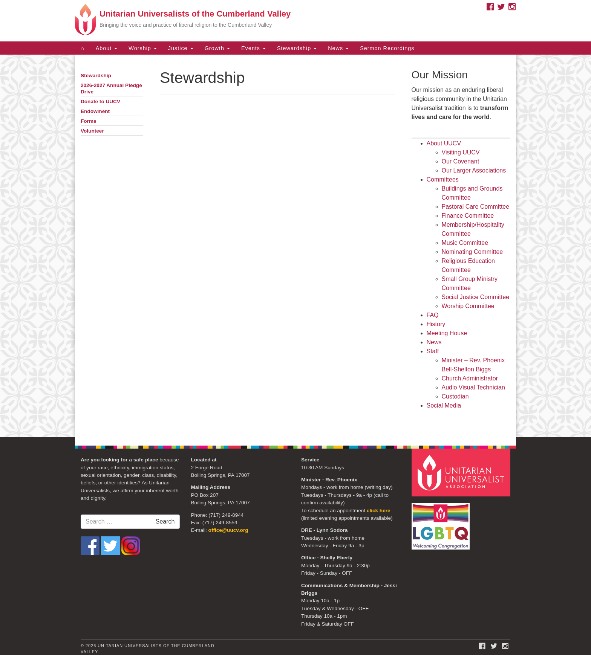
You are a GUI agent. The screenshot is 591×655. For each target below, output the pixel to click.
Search (165, 521)
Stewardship (297, 48)
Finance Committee (468, 215)
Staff (433, 351)
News (338, 48)
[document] (295, 246)
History (436, 324)
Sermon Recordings (387, 48)
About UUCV (444, 143)
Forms (88, 121)
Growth (217, 48)
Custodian (455, 396)
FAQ (433, 315)
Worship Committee (468, 306)
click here (378, 510)
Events (253, 48)
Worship (143, 48)
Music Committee (465, 243)
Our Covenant (460, 161)
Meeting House (447, 333)
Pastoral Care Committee (476, 206)
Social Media (444, 405)
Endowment (95, 111)
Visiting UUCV (461, 152)
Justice (180, 48)
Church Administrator (470, 378)
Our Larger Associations (474, 170)
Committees (443, 179)
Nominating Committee (472, 252)
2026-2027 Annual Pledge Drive (111, 88)
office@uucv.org (228, 530)
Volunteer (92, 131)
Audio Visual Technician (473, 387)
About (107, 48)
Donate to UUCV (100, 101)
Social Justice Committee (476, 297)
